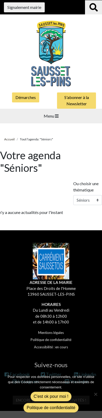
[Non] (95, 394)
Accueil (9, 139)
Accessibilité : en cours (51, 347)
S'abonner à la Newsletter (76, 100)
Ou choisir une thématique (86, 186)
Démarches (25, 97)
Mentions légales (51, 333)
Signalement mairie (24, 7)
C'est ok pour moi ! (51, 396)
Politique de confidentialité (51, 340)
